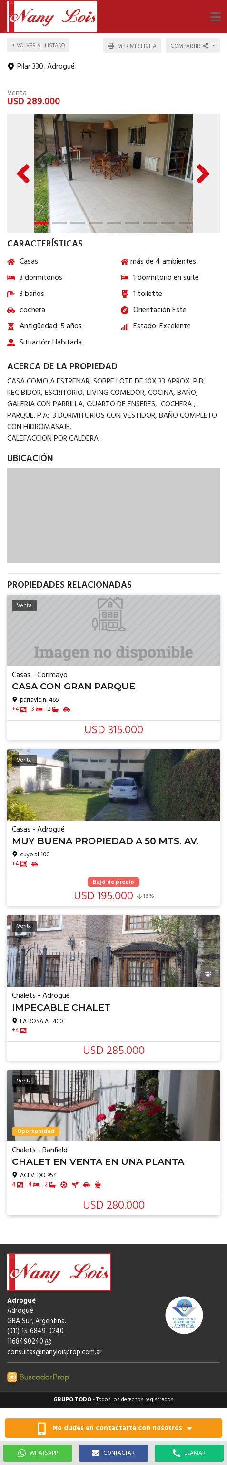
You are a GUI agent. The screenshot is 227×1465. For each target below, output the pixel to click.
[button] (215, 17)
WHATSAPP (38, 1453)
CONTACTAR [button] (113, 1453)
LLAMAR (189, 1453)
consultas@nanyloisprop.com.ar (54, 1352)
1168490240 (29, 1342)
